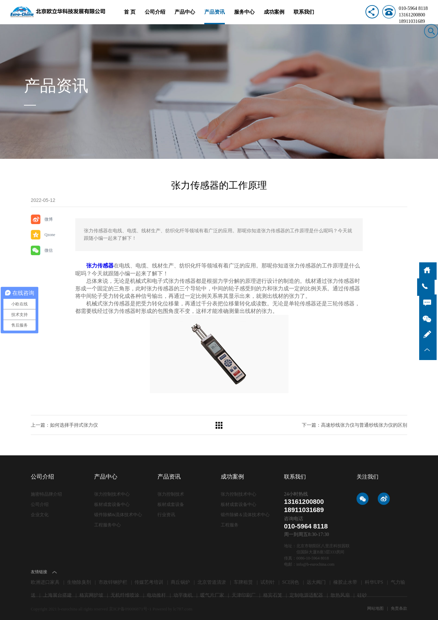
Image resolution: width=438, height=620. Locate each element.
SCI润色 (290, 580)
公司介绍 (155, 16)
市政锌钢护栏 (113, 580)
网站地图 (376, 607)
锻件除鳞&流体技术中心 (118, 512)
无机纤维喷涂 (125, 593)
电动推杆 (156, 593)
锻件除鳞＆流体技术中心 (245, 512)
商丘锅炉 (180, 580)
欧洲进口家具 (45, 580)
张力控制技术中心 (112, 492)
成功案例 (274, 16)
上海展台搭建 (57, 593)
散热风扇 (340, 593)
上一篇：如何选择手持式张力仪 (64, 423)
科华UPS (374, 580)
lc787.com (177, 607)
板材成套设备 (170, 502)
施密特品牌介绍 (46, 492)
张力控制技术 (170, 492)
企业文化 (40, 512)
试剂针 (267, 580)
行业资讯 (166, 512)
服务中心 (244, 16)
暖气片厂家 (212, 593)
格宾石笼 (272, 593)
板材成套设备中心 (112, 502)
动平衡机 (183, 593)
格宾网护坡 (91, 593)
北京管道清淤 (211, 580)
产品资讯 (214, 16)
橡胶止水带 (345, 580)
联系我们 (304, 16)
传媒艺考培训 (148, 580)
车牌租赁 (243, 580)
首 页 (130, 16)
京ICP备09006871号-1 (129, 607)
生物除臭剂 (79, 580)
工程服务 (230, 522)
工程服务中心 (107, 522)
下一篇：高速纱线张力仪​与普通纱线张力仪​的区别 (354, 423)
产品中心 (185, 16)
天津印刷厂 (244, 593)
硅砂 (362, 593)
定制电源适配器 (306, 593)
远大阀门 (316, 580)
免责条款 (399, 607)
